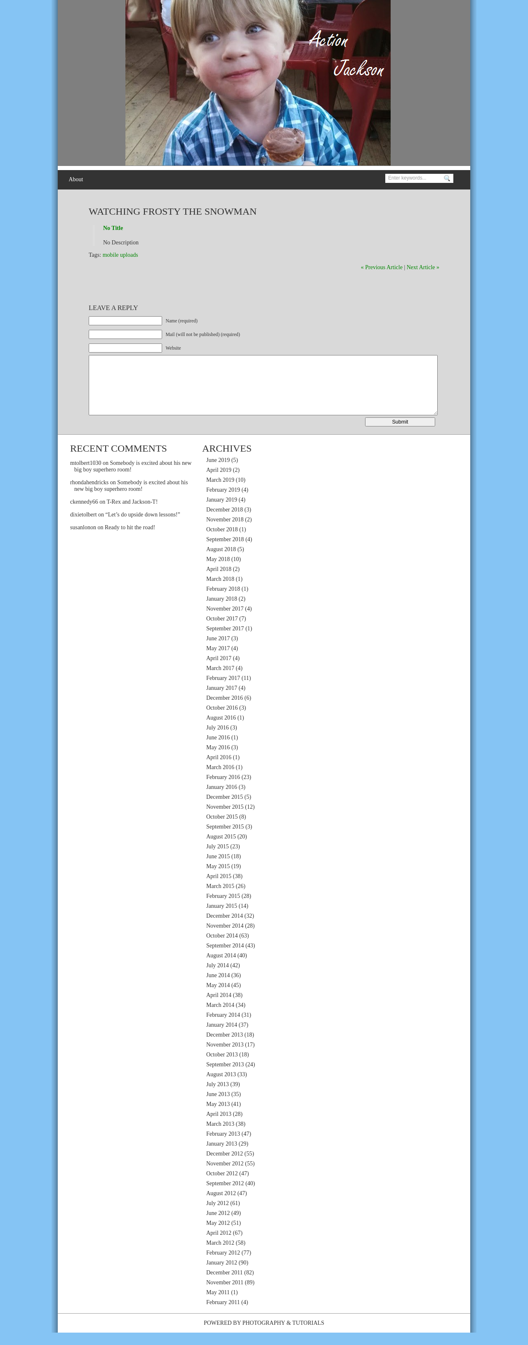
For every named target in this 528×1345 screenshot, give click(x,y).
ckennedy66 (84, 514)
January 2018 (221, 611)
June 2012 (218, 1225)
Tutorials (308, 1335)
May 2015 (218, 879)
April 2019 (218, 482)
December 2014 (224, 928)
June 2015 (218, 869)
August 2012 (221, 1206)
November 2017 (225, 621)
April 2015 (218, 889)
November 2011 (224, 1295)
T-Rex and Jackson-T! (132, 514)
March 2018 (220, 591)
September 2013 (225, 1077)
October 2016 (222, 720)
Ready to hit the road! (130, 540)
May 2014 (218, 998)
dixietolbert (83, 527)
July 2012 (217, 1215)
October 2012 (222, 1186)
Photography (263, 1335)
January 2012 (221, 1275)
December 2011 (224, 1285)
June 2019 (218, 472)
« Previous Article (382, 267)
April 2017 (218, 671)
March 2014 (220, 1017)
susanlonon (83, 540)
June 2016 (218, 750)
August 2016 (221, 730)
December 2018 (224, 522)
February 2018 (223, 601)
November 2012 (225, 1176)
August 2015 (221, 849)
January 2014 (221, 1037)
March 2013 (220, 1136)
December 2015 (224, 809)
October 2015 (222, 829)
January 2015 (221, 918)
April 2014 (218, 1007)
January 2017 (221, 700)
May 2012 (218, 1235)
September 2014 (225, 958)
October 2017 (222, 631)
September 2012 (225, 1196)
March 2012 (220, 1255)
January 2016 (221, 799)
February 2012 (223, 1265)
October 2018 (222, 542)
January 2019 (221, 512)
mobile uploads (120, 255)
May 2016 (218, 760)
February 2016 (223, 789)
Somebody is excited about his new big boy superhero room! (131, 498)
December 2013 (224, 1047)
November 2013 (225, 1057)
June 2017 (218, 651)
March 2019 (220, 492)
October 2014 (222, 948)
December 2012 (224, 1166)
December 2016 (224, 710)
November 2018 (225, 532)
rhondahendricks (89, 495)
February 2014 (223, 1027)
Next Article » (423, 267)
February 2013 (223, 1146)
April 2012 (218, 1245)
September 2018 (225, 552)
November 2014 (225, 938)
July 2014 (217, 978)
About (75, 179)
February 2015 (223, 908)
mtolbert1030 (85, 475)
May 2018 (218, 571)
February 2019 (223, 502)
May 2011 (218, 1305)
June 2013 (218, 1106)
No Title (113, 228)
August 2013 (221, 1087)
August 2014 (221, 968)
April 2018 (218, 581)
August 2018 (221, 562)
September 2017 (225, 641)
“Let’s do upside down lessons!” (143, 527)
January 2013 (221, 1156)
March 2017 (220, 680)
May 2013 (218, 1116)
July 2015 (217, 859)
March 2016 (220, 780)
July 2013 (217, 1097)
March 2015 (220, 898)
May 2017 (218, 661)
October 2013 (222, 1067)
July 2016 (217, 740)
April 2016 (218, 770)
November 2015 (225, 819)
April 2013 (218, 1126)
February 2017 (223, 690)
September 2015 (225, 839)
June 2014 (218, 988)
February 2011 (223, 1315)
